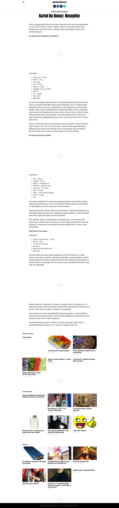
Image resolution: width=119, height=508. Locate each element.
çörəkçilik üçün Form (50, 117)
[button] (23, 2)
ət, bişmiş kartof (39, 24)
